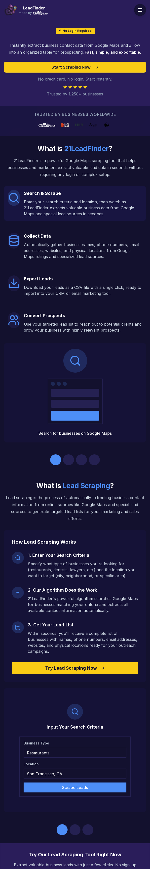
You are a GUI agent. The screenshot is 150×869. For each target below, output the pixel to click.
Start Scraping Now (75, 67)
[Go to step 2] (68, 459)
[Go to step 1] (55, 459)
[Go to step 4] (94, 459)
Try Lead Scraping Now (75, 668)
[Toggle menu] (140, 10)
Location (31, 764)
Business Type (36, 743)
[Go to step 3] (81, 459)
